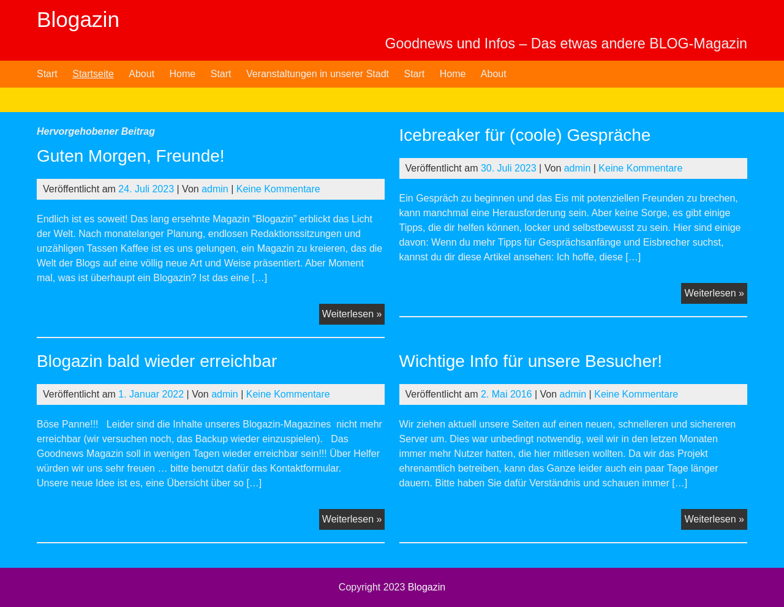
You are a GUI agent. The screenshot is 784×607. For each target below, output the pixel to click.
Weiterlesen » (353, 315)
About (141, 74)
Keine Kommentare (278, 189)
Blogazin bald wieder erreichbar (157, 361)
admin (215, 189)
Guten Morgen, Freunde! (131, 155)
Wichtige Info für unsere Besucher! (531, 361)
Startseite (93, 74)
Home (183, 74)
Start (47, 74)
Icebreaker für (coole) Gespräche (525, 135)
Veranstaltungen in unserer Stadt (317, 74)
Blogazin (78, 19)
